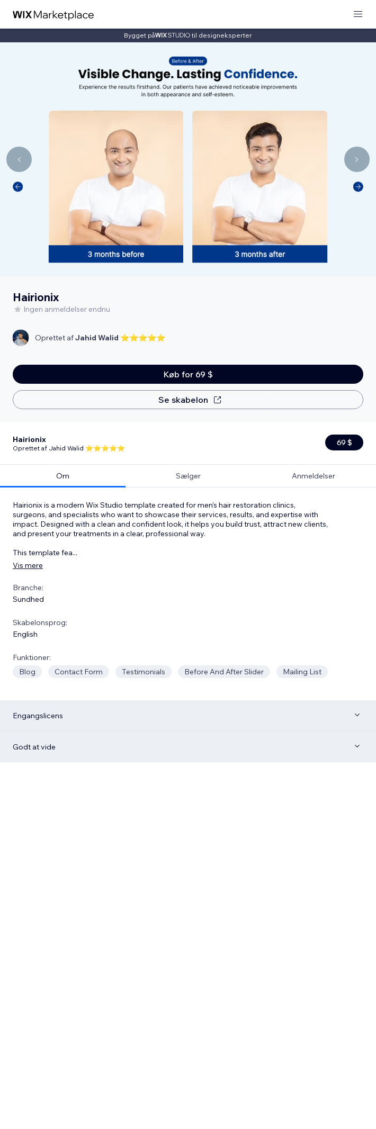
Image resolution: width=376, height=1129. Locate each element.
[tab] (63, 433)
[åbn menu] (358, 14)
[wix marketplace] (53, 14)
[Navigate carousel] (19, 159)
